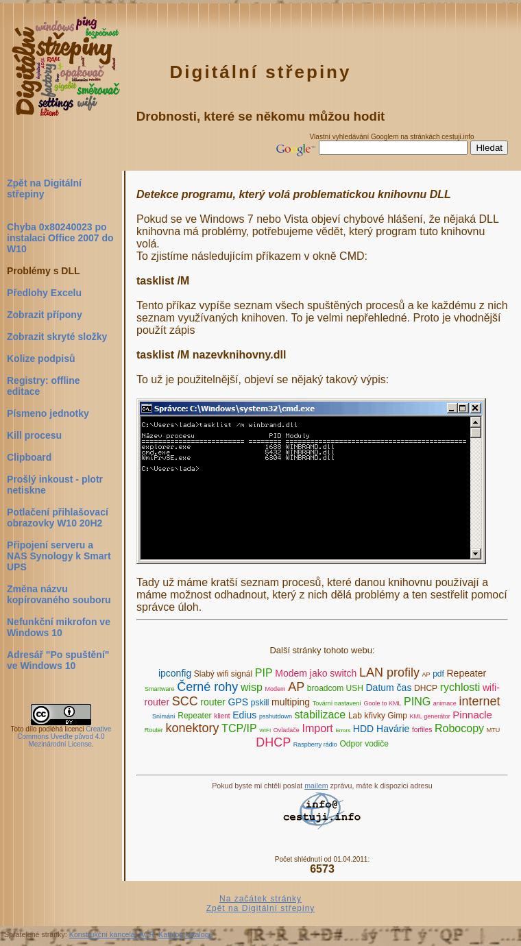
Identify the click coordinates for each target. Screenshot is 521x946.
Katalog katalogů (185, 934)
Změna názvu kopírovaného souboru (59, 594)
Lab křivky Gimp (377, 715)
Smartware (160, 689)
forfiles (422, 729)
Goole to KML (382, 703)
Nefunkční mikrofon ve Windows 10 (58, 627)
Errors (342, 730)
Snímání (163, 716)
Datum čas (389, 687)
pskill (260, 702)
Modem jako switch (315, 673)
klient (222, 716)
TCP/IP (239, 728)
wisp (252, 687)
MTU (493, 730)
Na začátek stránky (260, 898)
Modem (275, 689)
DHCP (425, 688)
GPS (238, 701)
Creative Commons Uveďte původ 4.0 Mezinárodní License (64, 736)
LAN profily (389, 672)
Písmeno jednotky (48, 413)
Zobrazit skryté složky (57, 336)
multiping (290, 701)
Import (317, 728)
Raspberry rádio (315, 744)
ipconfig (174, 673)
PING (417, 701)
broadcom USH (335, 688)
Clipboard (29, 457)
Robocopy (459, 728)
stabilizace (320, 714)
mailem (316, 785)
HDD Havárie (381, 728)
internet (479, 701)
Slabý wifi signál (223, 674)
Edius (244, 715)
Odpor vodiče (363, 744)
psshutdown (275, 716)
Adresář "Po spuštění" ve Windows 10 (58, 660)
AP (426, 674)
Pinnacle (472, 714)
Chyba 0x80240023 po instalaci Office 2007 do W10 (60, 237)
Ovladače (287, 730)
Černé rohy (207, 687)
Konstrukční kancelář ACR (111, 934)
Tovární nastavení (337, 703)
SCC (185, 701)
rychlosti (460, 687)
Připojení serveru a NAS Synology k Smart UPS (59, 555)
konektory (192, 728)
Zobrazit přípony (44, 314)
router (213, 701)
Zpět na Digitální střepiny (44, 188)
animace (445, 703)
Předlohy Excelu (44, 292)
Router (154, 730)
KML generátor (430, 716)
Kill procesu (34, 435)
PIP (264, 673)
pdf (438, 674)
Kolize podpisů (41, 358)
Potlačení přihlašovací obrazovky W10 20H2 (57, 518)
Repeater (467, 673)
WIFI (265, 730)
